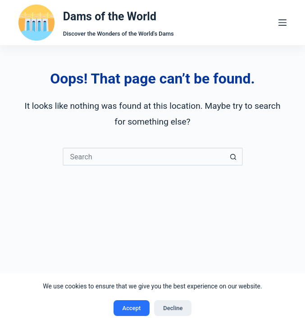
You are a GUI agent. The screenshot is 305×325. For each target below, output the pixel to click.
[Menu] (282, 23)
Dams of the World (109, 16)
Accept (132, 308)
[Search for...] (144, 157)
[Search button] (234, 157)
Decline (172, 308)
